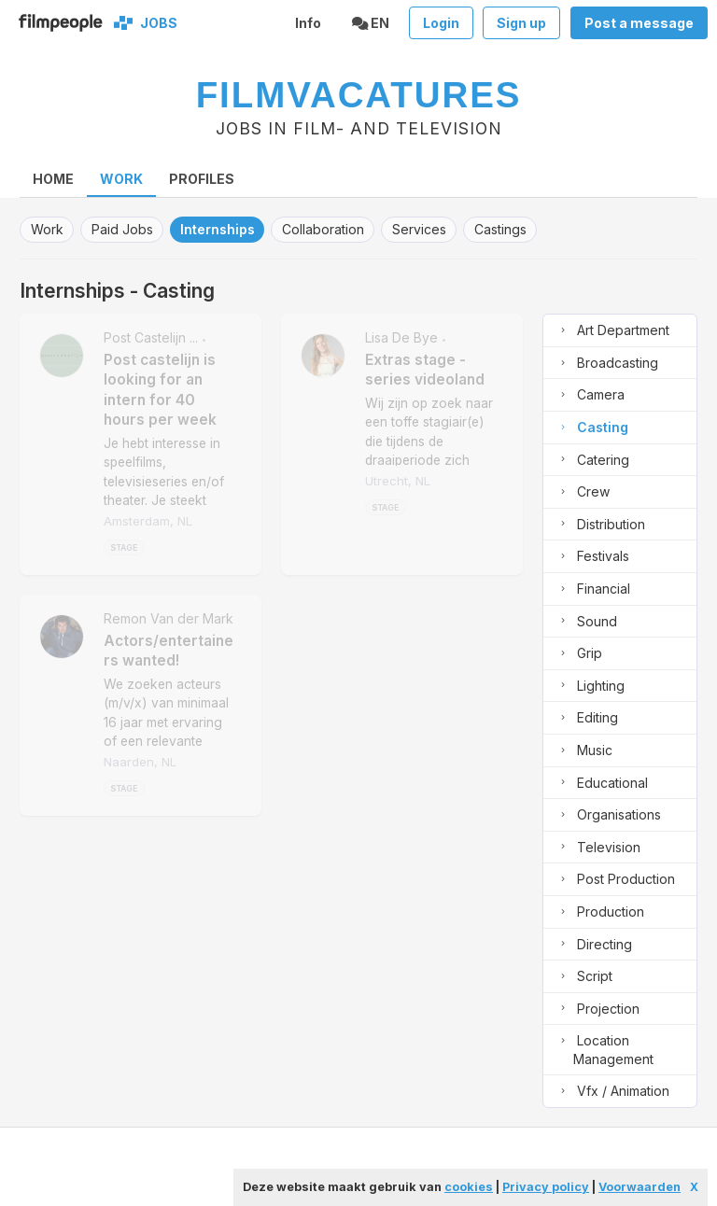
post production (614, 880)
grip (578, 654)
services (419, 229)
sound (585, 622)
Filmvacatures (359, 95)
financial (592, 589)
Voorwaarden (639, 1187)
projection (597, 1009)
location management (604, 1049)
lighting (589, 686)
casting (591, 428)
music (583, 751)
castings (500, 229)
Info (308, 23)
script (583, 977)
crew (582, 492)
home (53, 179)
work (47, 229)
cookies (468, 1187)
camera (589, 395)
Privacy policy (545, 1187)
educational (601, 783)
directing (593, 945)
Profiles (201, 179)
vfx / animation (611, 1091)
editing (586, 718)
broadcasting (606, 363)
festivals (591, 557)
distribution (599, 525)
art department (611, 331)
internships (217, 229)
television (597, 848)
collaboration (323, 229)
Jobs (155, 23)
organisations (607, 815)
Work (121, 179)
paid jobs (122, 229)
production (599, 912)
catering (591, 460)
